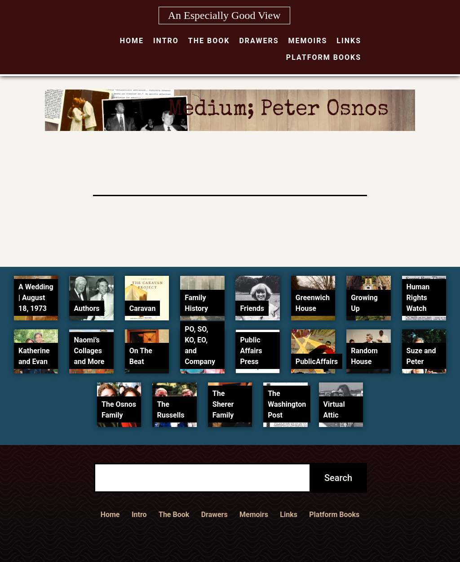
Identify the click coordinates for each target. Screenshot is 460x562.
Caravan (142, 308)
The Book (209, 40)
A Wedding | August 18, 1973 (35, 298)
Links (348, 40)
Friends (252, 308)
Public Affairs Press (251, 351)
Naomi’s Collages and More (89, 351)
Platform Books (323, 57)
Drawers (259, 40)
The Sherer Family (223, 404)
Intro (166, 40)
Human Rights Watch (418, 298)
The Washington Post (287, 404)
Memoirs (307, 40)
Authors (86, 308)
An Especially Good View (224, 15)
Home (132, 40)
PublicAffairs (317, 361)
